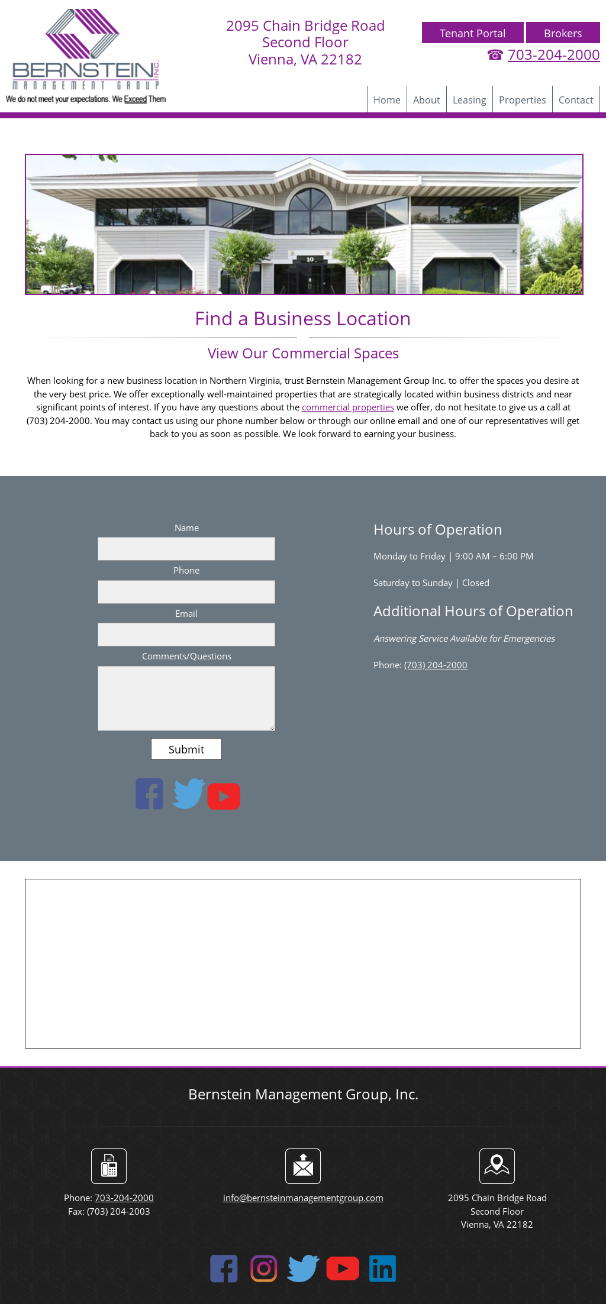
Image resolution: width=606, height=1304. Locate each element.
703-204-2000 (554, 54)
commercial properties (348, 407)
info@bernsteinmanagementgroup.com (303, 1197)
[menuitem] (387, 99)
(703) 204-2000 (436, 665)
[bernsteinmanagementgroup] (86, 56)
